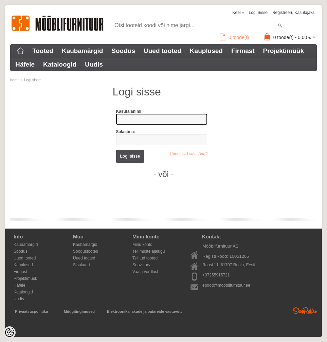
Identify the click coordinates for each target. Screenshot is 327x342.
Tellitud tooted (145, 258)
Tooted (42, 50)
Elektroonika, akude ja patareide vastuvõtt (144, 311)
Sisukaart (81, 265)
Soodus (123, 50)
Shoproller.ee (305, 310)
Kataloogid (59, 64)
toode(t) (234, 37)
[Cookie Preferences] (9, 332)
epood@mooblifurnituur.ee (226, 285)
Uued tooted (162, 50)
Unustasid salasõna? (188, 153)
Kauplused (206, 50)
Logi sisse (258, 12)
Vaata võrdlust (145, 271)
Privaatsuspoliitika (31, 311)
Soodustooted (85, 251)
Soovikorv (141, 265)
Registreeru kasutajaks (293, 12)
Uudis (94, 64)
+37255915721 (216, 275)
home (15, 80)
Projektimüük (283, 50)
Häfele (25, 64)
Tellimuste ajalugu (148, 251)
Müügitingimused (79, 311)
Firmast (243, 50)
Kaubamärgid (82, 50)
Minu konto (142, 244)
